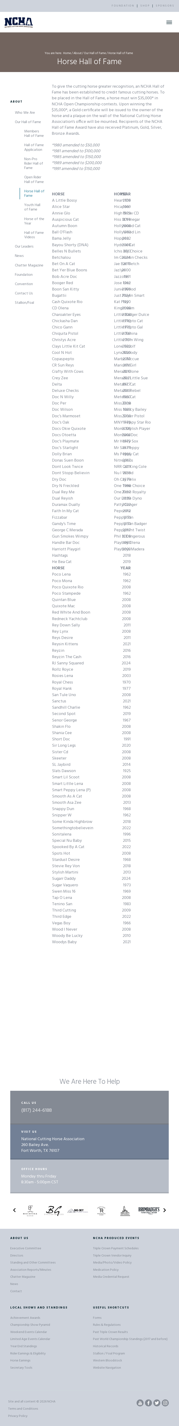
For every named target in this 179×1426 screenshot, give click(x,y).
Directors (16, 1255)
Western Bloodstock (107, 1360)
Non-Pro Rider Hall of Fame (33, 163)
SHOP (145, 5)
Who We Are (25, 113)
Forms (97, 1318)
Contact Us (24, 293)
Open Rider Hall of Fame (34, 179)
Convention (24, 284)
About (77, 53)
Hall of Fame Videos (34, 235)
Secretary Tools (21, 1368)
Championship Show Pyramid (30, 1325)
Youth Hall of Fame (32, 207)
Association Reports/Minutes (30, 1270)
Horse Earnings (20, 1360)
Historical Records (105, 1346)
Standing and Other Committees (32, 1262)
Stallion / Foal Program (109, 1353)
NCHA (51, 1401)
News (19, 256)
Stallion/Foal (24, 303)
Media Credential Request (111, 1277)
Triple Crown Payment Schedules (115, 1248)
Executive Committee (25, 1248)
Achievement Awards (25, 1318)
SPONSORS (165, 5)
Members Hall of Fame (34, 133)
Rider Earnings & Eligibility (28, 1353)
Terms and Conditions (23, 1409)
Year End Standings (23, 1346)
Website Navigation (107, 1368)
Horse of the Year (34, 221)
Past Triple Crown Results (110, 1332)
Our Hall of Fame (95, 53)
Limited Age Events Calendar (30, 1339)
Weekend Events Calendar (28, 1332)
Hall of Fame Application (34, 147)
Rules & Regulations (106, 1325)
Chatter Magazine (29, 265)
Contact (16, 1291)
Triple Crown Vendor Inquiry (112, 1255)
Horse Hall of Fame (34, 193)
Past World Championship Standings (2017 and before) (130, 1339)
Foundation (24, 275)
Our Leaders (24, 247)
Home (67, 53)
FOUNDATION (123, 5)
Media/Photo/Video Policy (112, 1262)
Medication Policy (106, 1270)
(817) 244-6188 (36, 1110)
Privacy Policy (18, 1416)
